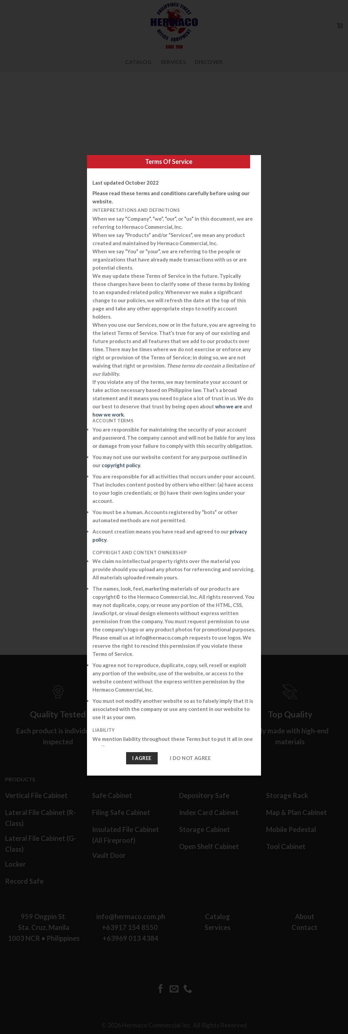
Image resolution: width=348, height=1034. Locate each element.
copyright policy (121, 465)
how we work (108, 414)
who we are (228, 406)
